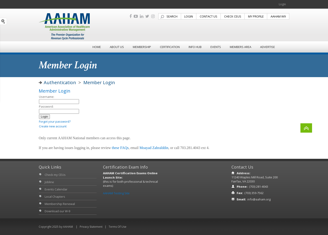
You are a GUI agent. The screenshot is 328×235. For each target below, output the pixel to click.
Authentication (60, 82)
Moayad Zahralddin (153, 148)
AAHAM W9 (278, 16)
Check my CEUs (55, 175)
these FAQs (120, 148)
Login (282, 4)
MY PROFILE (256, 16)
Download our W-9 (57, 211)
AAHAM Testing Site (116, 193)
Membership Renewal (60, 204)
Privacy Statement (91, 227)
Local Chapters (55, 197)
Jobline (49, 182)
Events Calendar (56, 189)
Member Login (99, 82)
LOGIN (188, 16)
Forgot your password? (55, 121)
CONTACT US (208, 16)
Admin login (47, 131)
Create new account (53, 126)
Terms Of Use (117, 227)
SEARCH (172, 16)
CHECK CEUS (232, 16)
